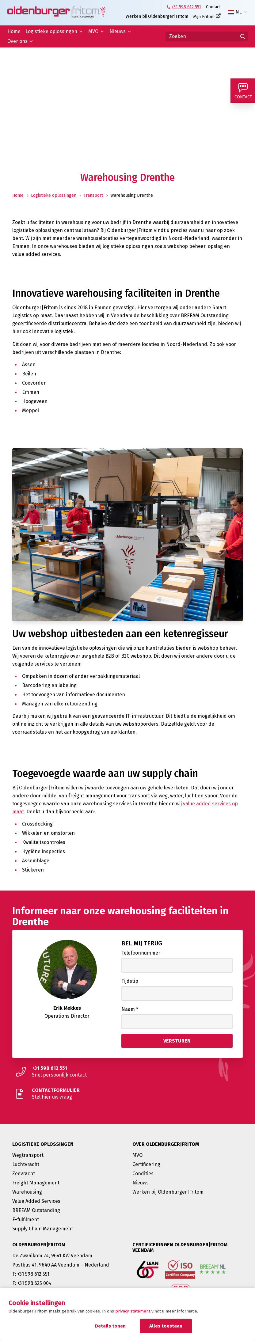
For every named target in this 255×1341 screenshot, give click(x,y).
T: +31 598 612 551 (30, 1274)
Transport (93, 195)
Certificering (146, 1164)
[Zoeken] (207, 36)
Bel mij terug (141, 943)
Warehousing (27, 1192)
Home (14, 31)
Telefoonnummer (140, 953)
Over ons (17, 41)
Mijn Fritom (204, 16)
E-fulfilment (25, 1219)
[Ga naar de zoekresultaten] (242, 36)
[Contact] (242, 90)
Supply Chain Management (42, 1229)
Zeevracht (23, 1173)
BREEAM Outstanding (36, 1210)
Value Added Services (36, 1201)
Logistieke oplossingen (51, 31)
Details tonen (110, 1326)
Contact (213, 6)
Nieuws (117, 31)
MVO (93, 31)
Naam (129, 1009)
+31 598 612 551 (186, 6)
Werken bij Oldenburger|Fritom (157, 16)
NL (235, 11)
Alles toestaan (165, 1326)
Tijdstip (129, 981)
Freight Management (35, 1183)
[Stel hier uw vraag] (127, 1093)
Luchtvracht (25, 1164)
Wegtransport (28, 1155)
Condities (143, 1173)
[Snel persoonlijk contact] (127, 1071)
